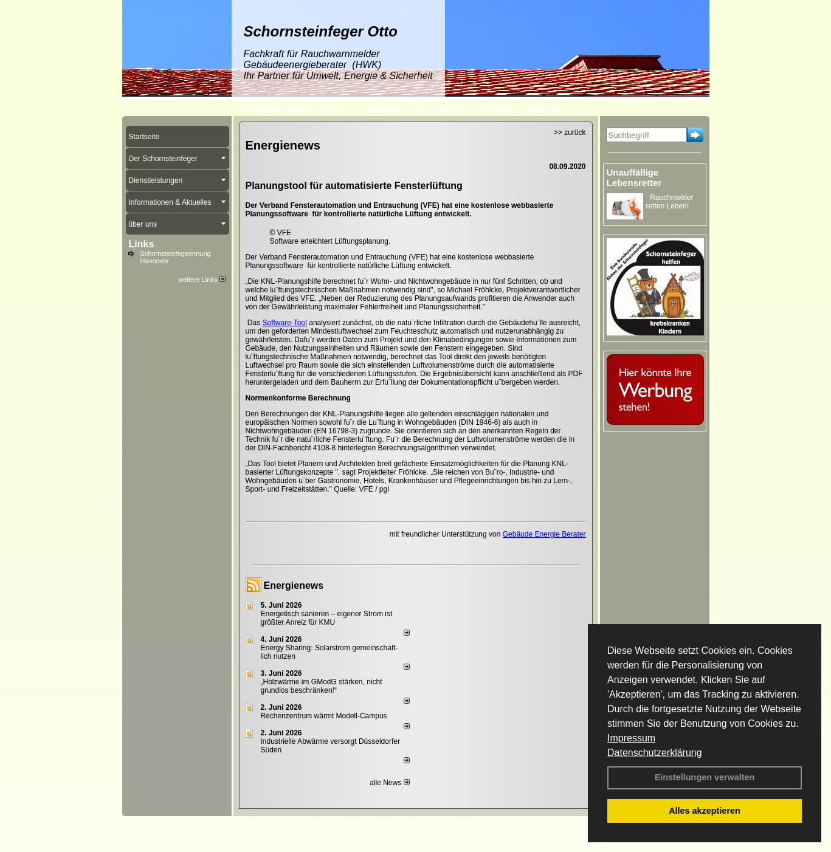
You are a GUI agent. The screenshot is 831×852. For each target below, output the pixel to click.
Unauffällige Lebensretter (634, 177)
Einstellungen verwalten (705, 777)
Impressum (631, 738)
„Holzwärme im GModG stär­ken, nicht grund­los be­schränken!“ (321, 686)
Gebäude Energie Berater (544, 534)
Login (248, 822)
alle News (389, 782)
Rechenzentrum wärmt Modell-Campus (324, 716)
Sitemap (462, 822)
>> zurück (570, 132)
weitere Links (201, 279)
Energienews (294, 585)
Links (141, 244)
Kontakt (278, 822)
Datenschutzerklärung (654, 752)
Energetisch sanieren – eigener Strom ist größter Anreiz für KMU (327, 618)
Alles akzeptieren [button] (704, 811)
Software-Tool (285, 322)
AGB (432, 822)
